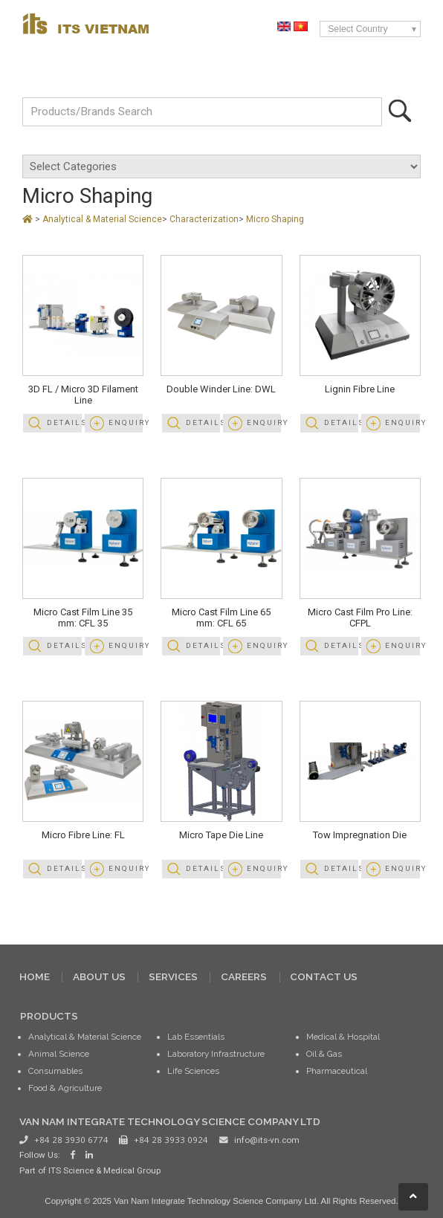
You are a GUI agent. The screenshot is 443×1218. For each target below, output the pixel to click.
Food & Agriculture (65, 1088)
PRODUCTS (49, 1016)
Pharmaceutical (336, 1071)
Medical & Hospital (343, 1036)
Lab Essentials (195, 1036)
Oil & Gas (324, 1054)
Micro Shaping (275, 219)
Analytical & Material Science (102, 219)
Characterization (204, 219)
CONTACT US (324, 976)
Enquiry (126, 422)
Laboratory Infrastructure (216, 1054)
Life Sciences (193, 1071)
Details (64, 422)
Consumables (55, 1071)
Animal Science (58, 1054)
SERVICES (173, 976)
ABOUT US (99, 976)
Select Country (357, 29)
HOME (34, 976)
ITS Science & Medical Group (104, 1170)
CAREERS (244, 976)
